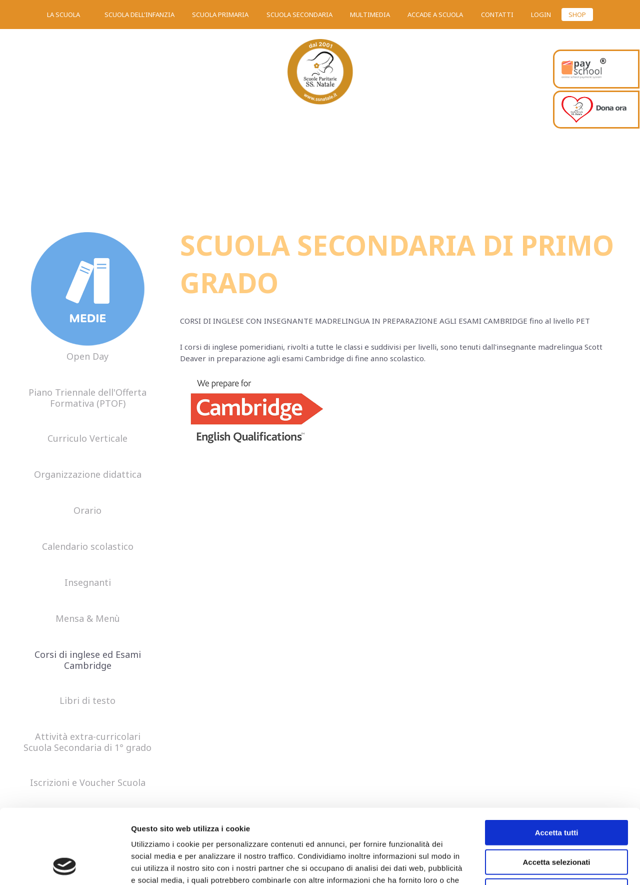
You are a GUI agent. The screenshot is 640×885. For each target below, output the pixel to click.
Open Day (87, 356)
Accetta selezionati (556, 792)
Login (541, 14)
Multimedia (370, 14)
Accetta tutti (556, 762)
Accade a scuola (435, 14)
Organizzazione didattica (88, 474)
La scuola (63, 14)
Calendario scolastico (88, 546)
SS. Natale (320, 75)
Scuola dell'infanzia (139, 14)
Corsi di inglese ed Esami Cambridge (87, 660)
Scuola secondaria (299, 14)
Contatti (497, 14)
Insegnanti (87, 582)
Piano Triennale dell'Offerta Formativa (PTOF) (87, 398)
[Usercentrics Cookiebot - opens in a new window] (64, 865)
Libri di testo (88, 700)
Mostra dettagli (526, 865)
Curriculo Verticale (88, 438)
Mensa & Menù (88, 618)
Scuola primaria (220, 14)
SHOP (577, 14)
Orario (88, 510)
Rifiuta (556, 821)
